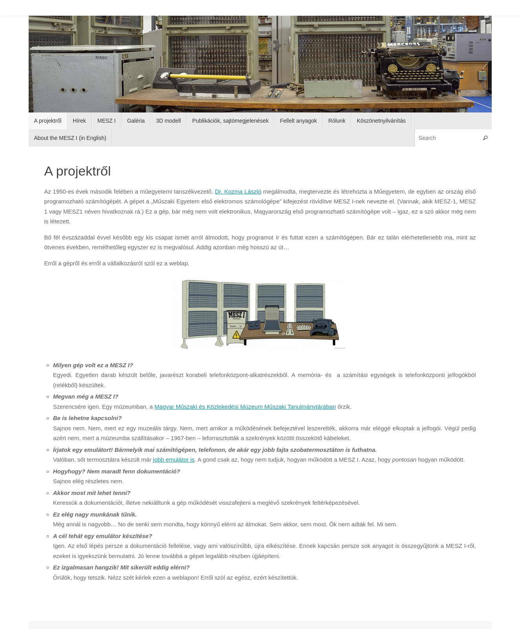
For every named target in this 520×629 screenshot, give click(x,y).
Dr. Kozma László (238, 191)
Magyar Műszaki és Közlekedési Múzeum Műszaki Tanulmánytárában (245, 406)
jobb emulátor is (174, 459)
